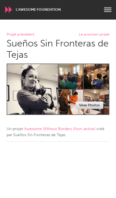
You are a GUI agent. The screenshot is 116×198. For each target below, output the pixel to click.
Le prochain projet (94, 34)
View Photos (89, 105)
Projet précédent (20, 34)
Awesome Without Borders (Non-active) (59, 129)
